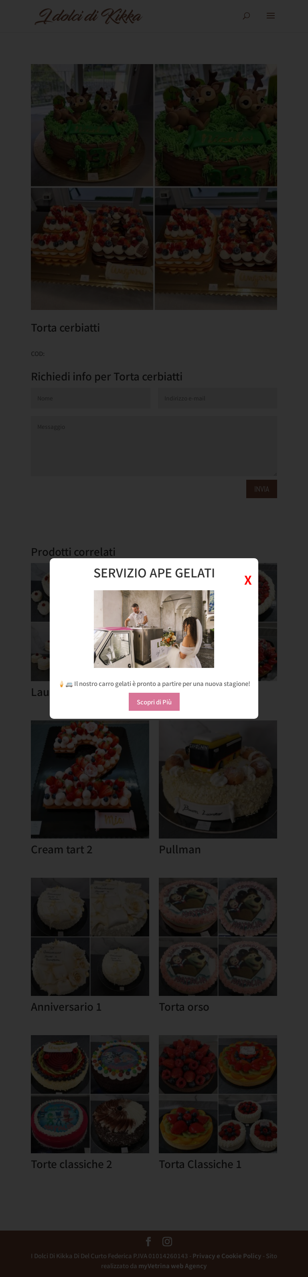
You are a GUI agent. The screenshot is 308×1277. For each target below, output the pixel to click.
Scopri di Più (154, 702)
